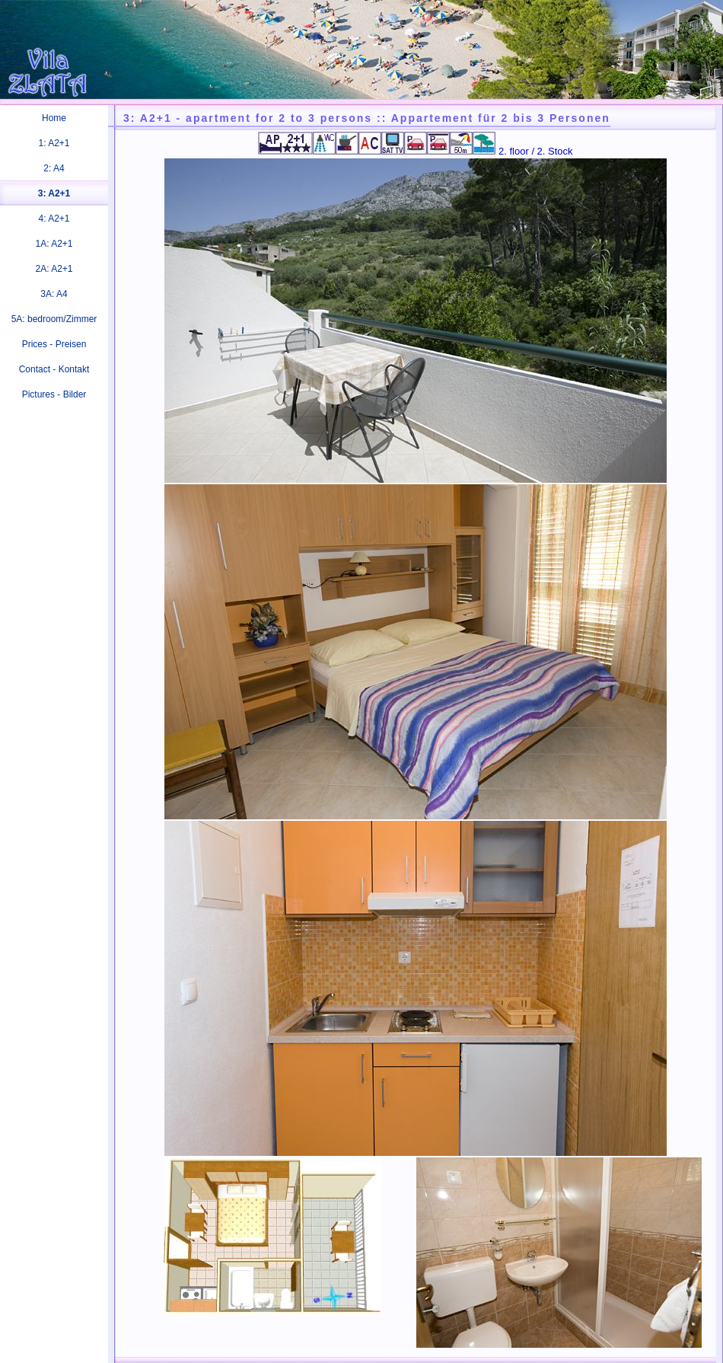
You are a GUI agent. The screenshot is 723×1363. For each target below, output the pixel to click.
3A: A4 (53, 294)
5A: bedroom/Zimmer (54, 319)
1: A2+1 (53, 143)
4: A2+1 (53, 218)
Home (54, 118)
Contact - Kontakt (54, 369)
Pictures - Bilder (54, 394)
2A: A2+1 (53, 268)
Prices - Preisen (54, 344)
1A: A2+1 (53, 243)
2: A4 (53, 168)
